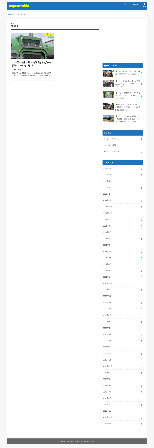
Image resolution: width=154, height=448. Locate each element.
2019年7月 (107, 392)
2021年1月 (107, 277)
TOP (126, 5)
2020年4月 (107, 334)
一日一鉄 (109, 145)
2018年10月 (107, 417)
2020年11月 (107, 290)
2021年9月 (107, 226)
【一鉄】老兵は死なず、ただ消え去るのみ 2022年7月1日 (122, 84)
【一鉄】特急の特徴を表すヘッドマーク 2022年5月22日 (122, 95)
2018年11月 (107, 411)
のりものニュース (111, 139)
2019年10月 (107, 373)
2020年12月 (107, 283)
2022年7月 (107, 168)
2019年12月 (107, 360)
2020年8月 (107, 309)
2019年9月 (107, 379)
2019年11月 (107, 366)
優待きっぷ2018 (111, 151)
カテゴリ (135, 5)
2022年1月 (107, 200)
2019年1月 (107, 405)
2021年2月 (107, 271)
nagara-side (19, 5)
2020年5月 (107, 328)
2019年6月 (107, 398)
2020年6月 (107, 322)
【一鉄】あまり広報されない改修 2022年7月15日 (122, 73)
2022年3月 (107, 188)
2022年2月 (107, 194)
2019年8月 (107, 385)
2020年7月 (107, 315)
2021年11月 (107, 213)
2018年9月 (107, 424)
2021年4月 (107, 258)
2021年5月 (107, 251)
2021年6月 (107, 245)
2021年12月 (107, 207)
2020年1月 (107, 353)
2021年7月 (107, 239)
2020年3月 (107, 341)
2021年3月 (107, 264)
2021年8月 (107, 232)
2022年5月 (107, 175)
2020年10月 (107, 296)
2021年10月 (107, 219)
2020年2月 (107, 347)
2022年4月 (107, 181)
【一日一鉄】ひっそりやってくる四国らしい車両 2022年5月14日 (122, 107)
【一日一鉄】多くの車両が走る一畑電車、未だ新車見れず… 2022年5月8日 (122, 119)
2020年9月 (107, 302)
